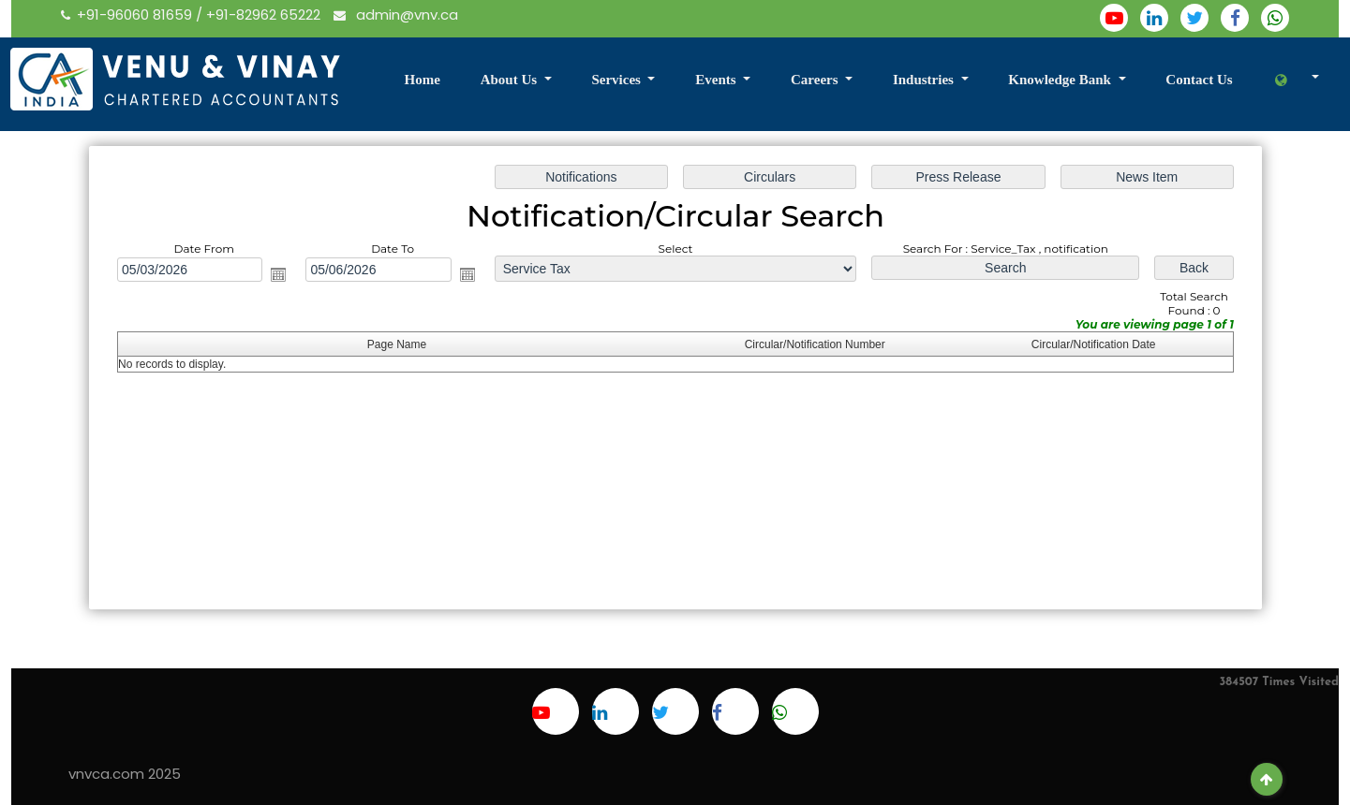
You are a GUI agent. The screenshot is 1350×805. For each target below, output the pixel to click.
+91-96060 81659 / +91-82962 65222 (192, 14)
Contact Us (1198, 79)
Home (421, 79)
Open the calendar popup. (284, 276)
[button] (1296, 81)
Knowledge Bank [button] (1061, 79)
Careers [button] (816, 79)
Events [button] (717, 79)
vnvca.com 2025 (124, 773)
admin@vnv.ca (396, 14)
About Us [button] (511, 79)
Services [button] (617, 79)
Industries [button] (925, 79)
